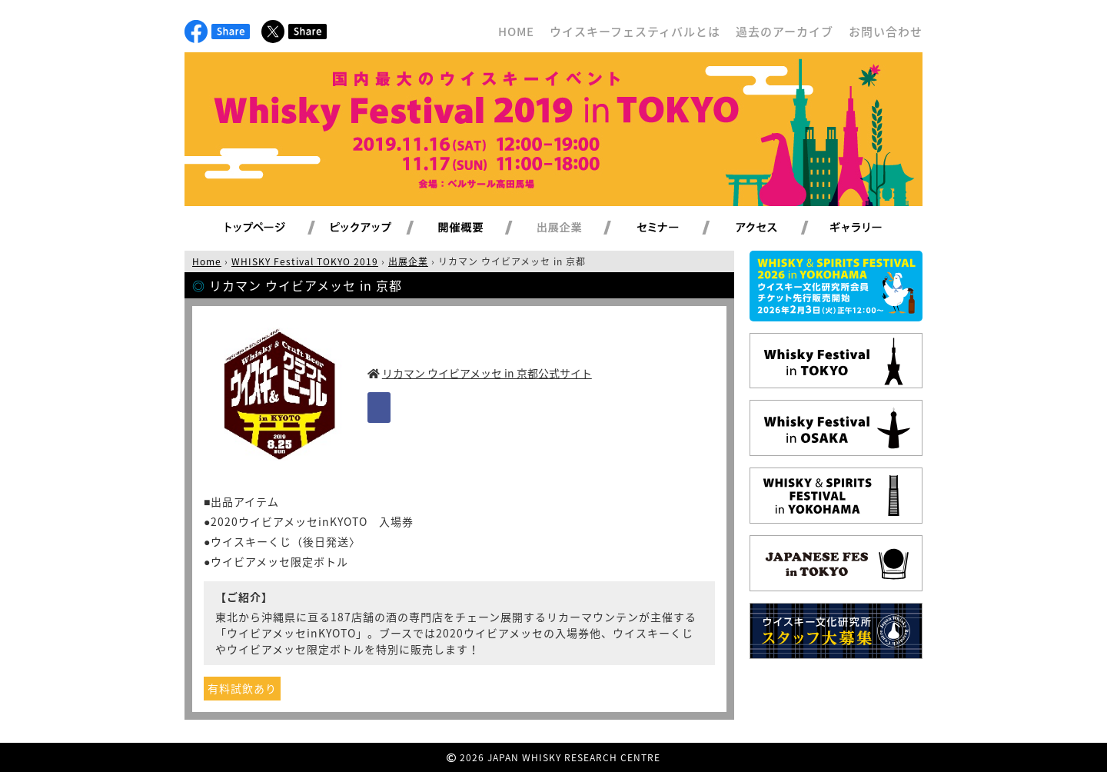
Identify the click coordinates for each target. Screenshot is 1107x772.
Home (206, 261)
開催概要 (479, 228)
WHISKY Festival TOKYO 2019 (304, 261)
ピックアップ (380, 228)
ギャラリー (873, 228)
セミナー (676, 228)
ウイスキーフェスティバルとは (635, 31)
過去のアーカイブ (784, 31)
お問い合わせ (885, 31)
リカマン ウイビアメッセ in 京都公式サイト (487, 373)
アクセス (775, 228)
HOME (516, 31)
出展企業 (577, 228)
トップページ (257, 228)
